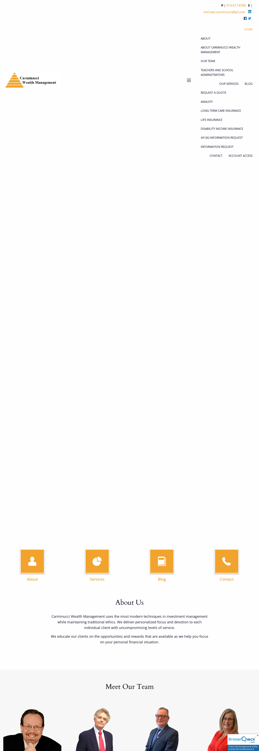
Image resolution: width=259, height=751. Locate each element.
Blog (162, 579)
